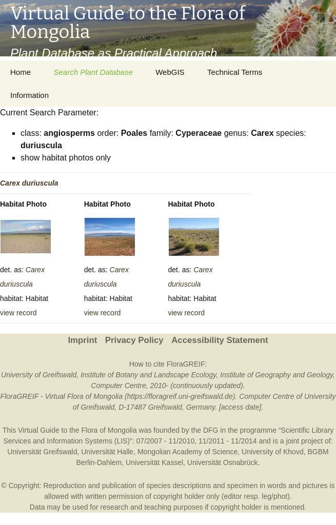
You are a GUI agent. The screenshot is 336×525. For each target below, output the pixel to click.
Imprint (82, 340)
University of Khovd (273, 452)
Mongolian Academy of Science (187, 452)
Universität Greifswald (42, 452)
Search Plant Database (92, 72)
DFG (211, 430)
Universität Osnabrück (222, 462)
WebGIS (169, 72)
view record (18, 313)
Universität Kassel (154, 462)
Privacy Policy (134, 340)
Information (29, 95)
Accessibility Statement (219, 340)
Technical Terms (234, 72)
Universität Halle (107, 452)
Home (20, 72)
